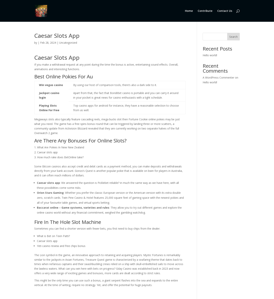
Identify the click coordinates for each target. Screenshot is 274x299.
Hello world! (210, 55)
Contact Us (224, 11)
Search (233, 37)
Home (189, 11)
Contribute (205, 11)
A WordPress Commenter (218, 77)
